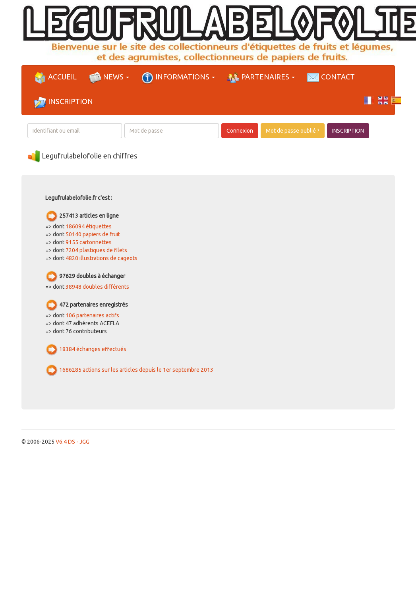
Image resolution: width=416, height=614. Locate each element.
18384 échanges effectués (92, 349)
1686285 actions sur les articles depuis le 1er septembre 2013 (136, 370)
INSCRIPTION (348, 130)
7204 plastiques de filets (96, 250)
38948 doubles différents (97, 287)
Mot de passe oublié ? (292, 130)
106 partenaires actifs (92, 315)
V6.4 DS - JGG (72, 441)
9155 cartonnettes (89, 242)
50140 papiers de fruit (93, 234)
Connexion (239, 130)
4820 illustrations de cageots (101, 258)
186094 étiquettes (89, 226)
